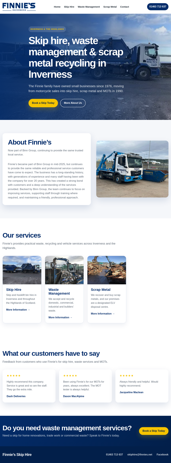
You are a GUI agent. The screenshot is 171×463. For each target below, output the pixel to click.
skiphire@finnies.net (139, 454)
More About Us (73, 103)
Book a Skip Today (43, 103)
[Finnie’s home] (19, 7)
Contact (124, 6)
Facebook (162, 454)
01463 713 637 (157, 6)
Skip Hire (69, 6)
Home (57, 6)
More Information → (18, 309)
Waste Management (89, 6)
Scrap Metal (110, 6)
